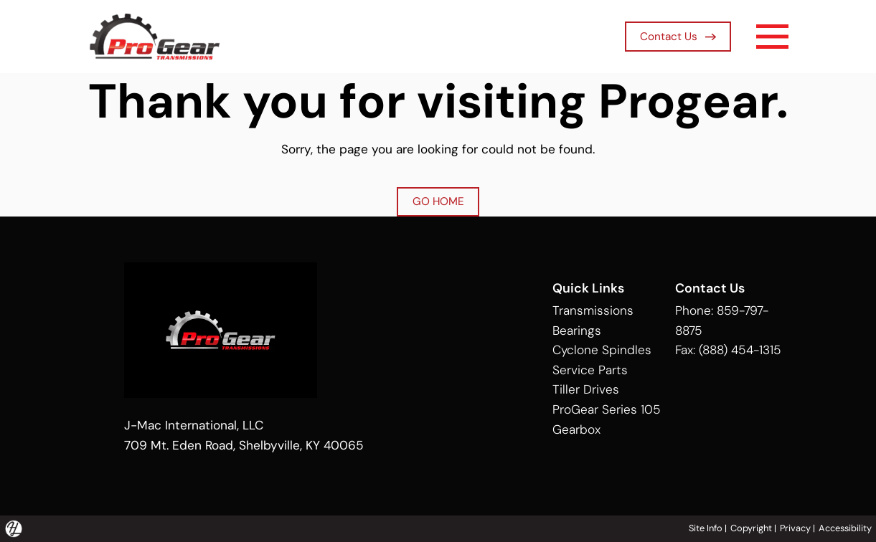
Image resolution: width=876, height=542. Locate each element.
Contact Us (678, 36)
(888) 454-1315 (740, 350)
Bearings (576, 330)
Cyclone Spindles (601, 350)
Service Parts (590, 370)
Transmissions (593, 310)
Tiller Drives (585, 389)
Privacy (795, 528)
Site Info (705, 528)
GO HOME (438, 201)
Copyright (751, 528)
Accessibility (845, 528)
